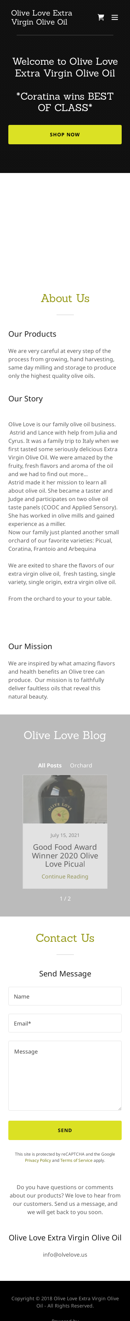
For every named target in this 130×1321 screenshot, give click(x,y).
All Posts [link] (50, 765)
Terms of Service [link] (76, 1160)
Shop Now (65, 134)
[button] (115, 17)
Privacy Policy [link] (38, 1160)
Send (65, 1130)
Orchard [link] (81, 765)
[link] (48, 22)
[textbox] (65, 996)
